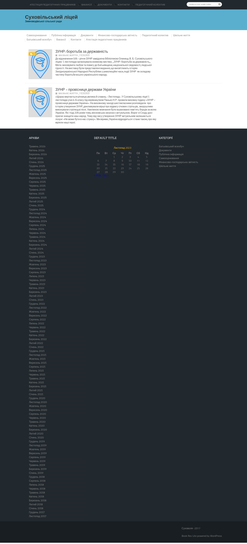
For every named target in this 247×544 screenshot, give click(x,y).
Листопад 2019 (37, 445)
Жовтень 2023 (37, 264)
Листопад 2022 (38, 307)
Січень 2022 (36, 347)
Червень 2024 (37, 232)
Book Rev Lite (189, 536)
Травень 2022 (37, 331)
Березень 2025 (38, 197)
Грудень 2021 (37, 351)
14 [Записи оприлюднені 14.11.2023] (106, 164)
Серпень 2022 (37, 319)
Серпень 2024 (37, 225)
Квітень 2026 (36, 150)
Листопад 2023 (38, 260)
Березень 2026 (38, 154)
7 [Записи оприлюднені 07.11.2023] (106, 160)
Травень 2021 (37, 378)
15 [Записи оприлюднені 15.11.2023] (114, 164)
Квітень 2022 (36, 335)
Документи (105, 4)
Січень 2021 (36, 394)
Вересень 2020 (38, 410)
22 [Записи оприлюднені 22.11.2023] (114, 168)
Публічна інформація (63, 35)
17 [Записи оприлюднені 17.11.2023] (130, 164)
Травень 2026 (37, 146)
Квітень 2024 (36, 240)
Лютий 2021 (36, 390)
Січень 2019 (36, 472)
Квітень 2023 (36, 288)
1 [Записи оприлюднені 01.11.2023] (114, 156)
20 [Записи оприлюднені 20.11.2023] (98, 168)
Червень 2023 (37, 280)
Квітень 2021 (36, 382)
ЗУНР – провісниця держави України (85, 89)
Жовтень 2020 (37, 406)
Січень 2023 (36, 299)
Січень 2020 (36, 437)
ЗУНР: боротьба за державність (81, 51)
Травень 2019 (37, 465)
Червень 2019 (37, 461)
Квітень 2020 (37, 425)
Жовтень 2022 (37, 311)
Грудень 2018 (37, 476)
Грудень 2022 (37, 303)
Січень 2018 (36, 508)
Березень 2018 (37, 500)
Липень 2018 (36, 484)
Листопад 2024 (38, 213)
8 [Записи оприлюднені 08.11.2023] (114, 160)
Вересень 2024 (38, 221)
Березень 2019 (37, 469)
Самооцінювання (37, 35)
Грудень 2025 (37, 166)
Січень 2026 (36, 162)
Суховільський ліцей (51, 17)
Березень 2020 (38, 429)
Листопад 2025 (38, 170)
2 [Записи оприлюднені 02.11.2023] (122, 156)
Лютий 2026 (36, 158)
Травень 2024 (37, 236)
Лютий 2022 (36, 343)
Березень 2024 (38, 244)
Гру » (106, 175)
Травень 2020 (37, 421)
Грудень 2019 (37, 441)
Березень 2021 (37, 386)
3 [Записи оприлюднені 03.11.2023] (130, 156)
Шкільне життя (181, 35)
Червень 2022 (37, 327)
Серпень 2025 (37, 181)
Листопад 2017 (37, 516)
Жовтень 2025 (37, 173)
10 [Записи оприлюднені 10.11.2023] (130, 160)
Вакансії (86, 4)
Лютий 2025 (36, 201)
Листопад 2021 (37, 354)
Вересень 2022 (38, 315)
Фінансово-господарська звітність (117, 35)
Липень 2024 (36, 229)
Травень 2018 (37, 492)
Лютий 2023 (36, 295)
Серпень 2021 (37, 366)
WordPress (216, 536)
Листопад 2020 (38, 402)
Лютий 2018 (36, 504)
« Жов (97, 175)
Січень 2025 (36, 205)
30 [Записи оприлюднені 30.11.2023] (122, 172)
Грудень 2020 (37, 398)
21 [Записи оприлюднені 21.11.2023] (106, 168)
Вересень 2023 (38, 268)
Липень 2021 (36, 370)
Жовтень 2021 (37, 358)
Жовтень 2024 (37, 217)
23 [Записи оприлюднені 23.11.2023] (122, 168)
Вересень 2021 (37, 362)
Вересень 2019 (38, 453)
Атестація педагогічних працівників (52, 4)
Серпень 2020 (37, 413)
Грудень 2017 (37, 512)
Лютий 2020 (36, 433)
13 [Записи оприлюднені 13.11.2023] (98, 164)
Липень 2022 (36, 323)
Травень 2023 (37, 284)
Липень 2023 (36, 276)
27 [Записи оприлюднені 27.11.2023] (98, 172)
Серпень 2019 (37, 457)
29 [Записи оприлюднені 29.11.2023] (114, 172)
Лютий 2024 (36, 248)
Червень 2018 (37, 488)
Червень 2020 (37, 417)
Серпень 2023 (37, 272)
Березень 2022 (38, 339)
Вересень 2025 (38, 177)
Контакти (123, 4)
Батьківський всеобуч (39, 39)
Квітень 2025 (36, 193)
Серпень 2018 (37, 480)
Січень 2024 (36, 252)
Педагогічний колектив (150, 4)
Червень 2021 (37, 374)
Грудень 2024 (37, 209)
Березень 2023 (38, 291)
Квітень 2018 (36, 496)
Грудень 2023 (37, 256)
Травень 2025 (37, 189)
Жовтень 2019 (37, 449)
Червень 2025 (37, 185)
